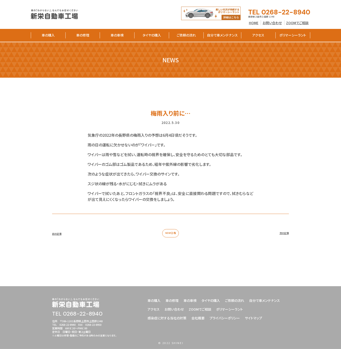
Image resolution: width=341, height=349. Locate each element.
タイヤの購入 (152, 35)
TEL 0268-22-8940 (279, 12)
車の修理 (82, 35)
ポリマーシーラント (292, 35)
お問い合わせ (272, 22)
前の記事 (59, 235)
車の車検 (117, 35)
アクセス (258, 35)
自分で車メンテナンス (222, 35)
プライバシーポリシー (225, 317)
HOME (253, 22)
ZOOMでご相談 (297, 22)
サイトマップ (253, 317)
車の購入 (48, 35)
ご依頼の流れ (186, 35)
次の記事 (281, 235)
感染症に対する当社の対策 (167, 317)
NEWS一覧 (170, 235)
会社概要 (198, 317)
